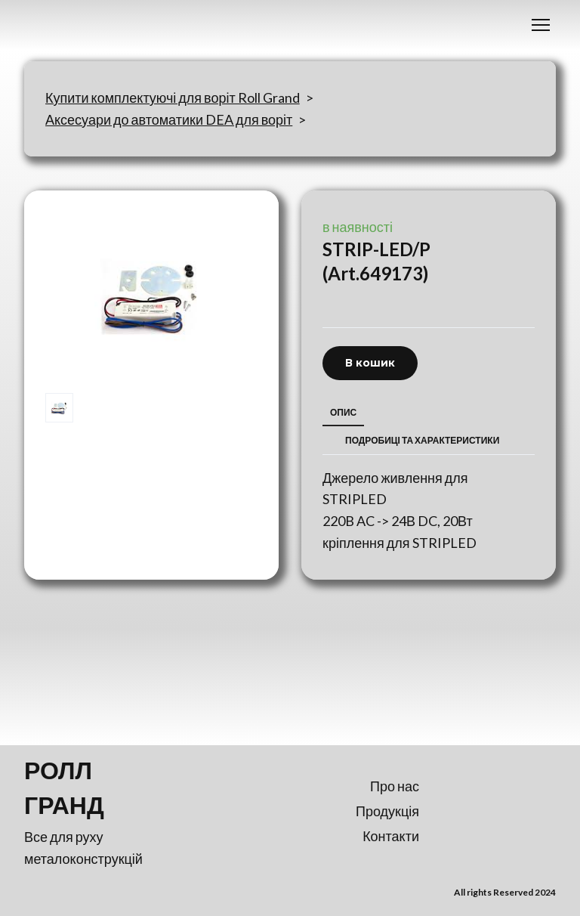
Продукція (387, 811)
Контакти (390, 836)
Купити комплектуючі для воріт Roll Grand (172, 97)
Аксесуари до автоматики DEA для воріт (168, 119)
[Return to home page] (90, 787)
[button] (370, 363)
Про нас (394, 786)
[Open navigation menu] (541, 25)
